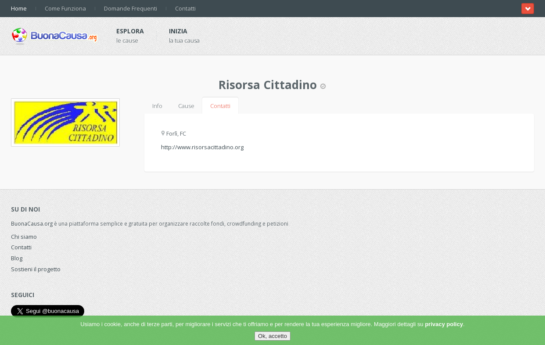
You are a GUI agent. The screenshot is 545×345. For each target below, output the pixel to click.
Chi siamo (24, 237)
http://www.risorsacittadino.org (202, 147)
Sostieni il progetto (36, 269)
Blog (16, 258)
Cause (186, 106)
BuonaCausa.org (32, 223)
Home (19, 8)
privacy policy (444, 324)
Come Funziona (65, 8)
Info (157, 106)
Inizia (178, 31)
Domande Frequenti (130, 8)
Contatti (185, 8)
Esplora (130, 31)
